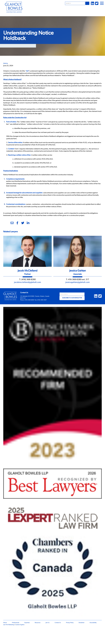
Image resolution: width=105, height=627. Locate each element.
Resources (37, 622)
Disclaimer (81, 622)
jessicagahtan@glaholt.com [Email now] (77, 282)
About (5, 622)
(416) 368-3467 (42, 300)
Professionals (15, 622)
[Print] (5, 223)
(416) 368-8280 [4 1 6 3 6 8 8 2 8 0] (28, 280)
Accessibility (93, 622)
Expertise (27, 622)
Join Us (47, 622)
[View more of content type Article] (5, 63)
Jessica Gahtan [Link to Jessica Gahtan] (77, 270)
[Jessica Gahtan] (77, 251)
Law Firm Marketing (8, 624)
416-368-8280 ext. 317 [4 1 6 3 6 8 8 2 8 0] (78, 280)
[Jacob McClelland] (27, 251)
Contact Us (58, 622)
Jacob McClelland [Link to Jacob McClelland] (27, 270)
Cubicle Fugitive (19, 624)
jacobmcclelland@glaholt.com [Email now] (27, 282)
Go (87, 3)
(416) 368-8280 (29, 300)
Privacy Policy (70, 622)
